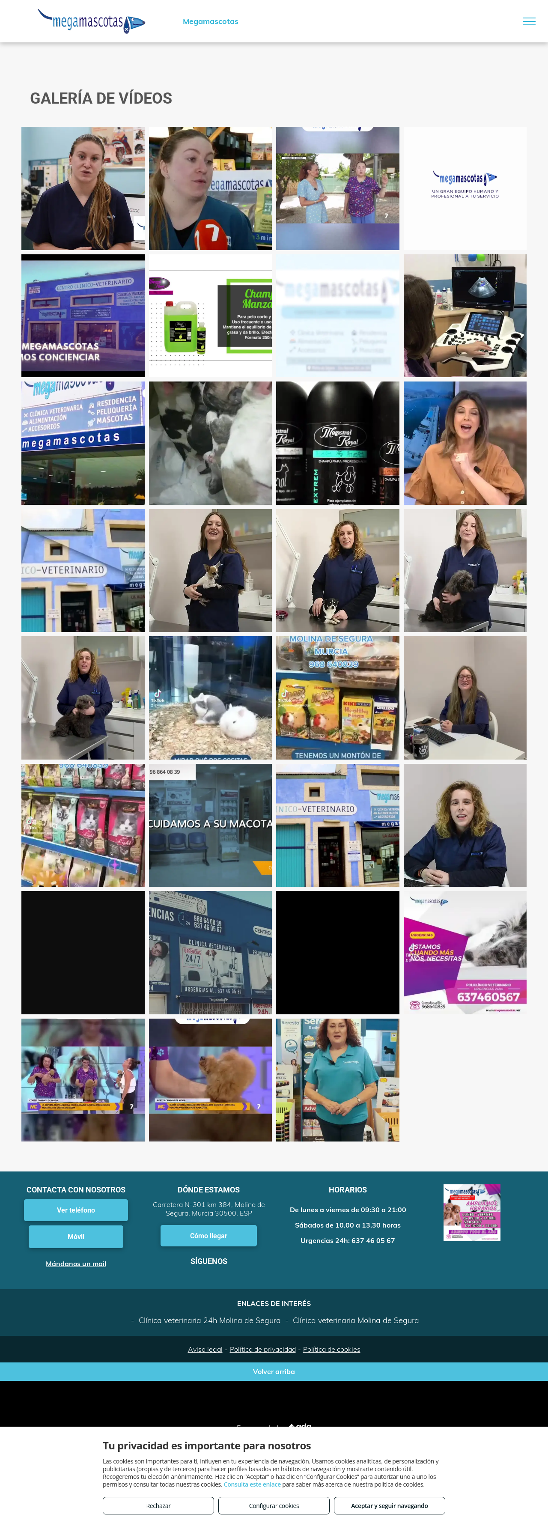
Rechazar (158, 1506)
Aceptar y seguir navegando (389, 1506)
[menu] (529, 21)
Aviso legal (205, 1349)
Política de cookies (331, 1349)
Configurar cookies (274, 1506)
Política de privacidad (263, 1349)
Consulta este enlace (252, 1484)
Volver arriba (274, 1371)
